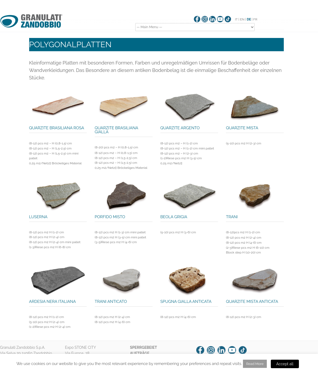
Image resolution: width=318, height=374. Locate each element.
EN (242, 19)
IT (236, 19)
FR (255, 19)
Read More (254, 364)
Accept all (285, 364)
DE (249, 19)
